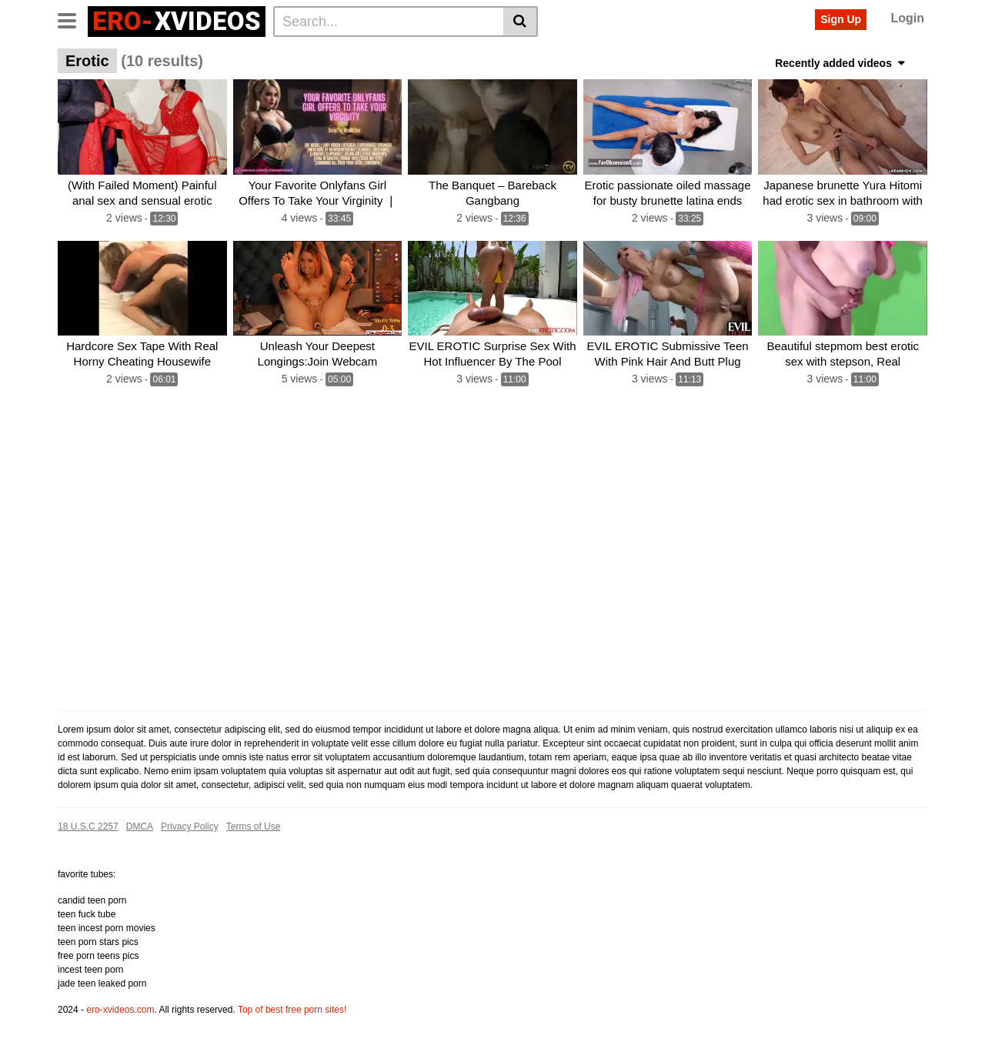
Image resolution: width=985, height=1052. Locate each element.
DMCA (139, 826)
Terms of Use (253, 826)
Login (907, 18)
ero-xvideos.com (120, 1009)
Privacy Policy (190, 826)
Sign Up (840, 19)
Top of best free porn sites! (292, 1009)
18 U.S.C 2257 (88, 826)
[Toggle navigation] (73, 19)
